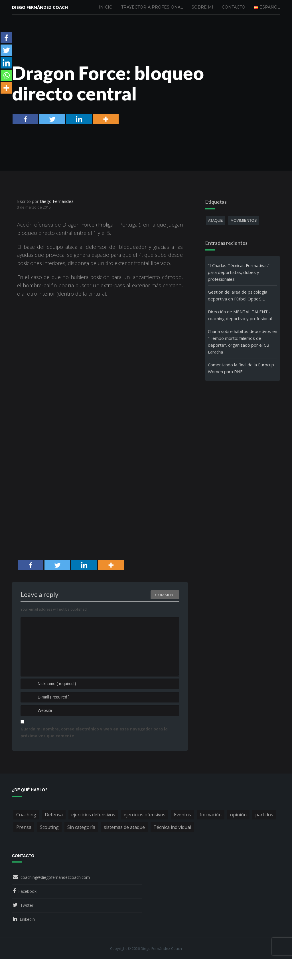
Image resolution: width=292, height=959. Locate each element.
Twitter (26, 905)
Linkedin (27, 919)
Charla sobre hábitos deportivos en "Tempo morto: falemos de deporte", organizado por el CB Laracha (242, 341)
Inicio (106, 7)
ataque (215, 220)
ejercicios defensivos (93, 814)
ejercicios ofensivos (144, 814)
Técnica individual (172, 827)
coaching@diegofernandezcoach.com (55, 877)
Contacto (233, 7)
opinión (238, 814)
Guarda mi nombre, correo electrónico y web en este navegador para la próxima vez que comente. (94, 732)
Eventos (182, 814)
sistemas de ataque (124, 827)
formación (211, 814)
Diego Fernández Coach (40, 7)
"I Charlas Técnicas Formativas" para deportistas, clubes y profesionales (238, 272)
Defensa (54, 814)
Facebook (27, 891)
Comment (165, 595)
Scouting (49, 827)
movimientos (243, 220)
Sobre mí (202, 7)
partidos (264, 814)
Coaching (26, 814)
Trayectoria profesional (152, 7)
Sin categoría (81, 827)
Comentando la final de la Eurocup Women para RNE (241, 368)
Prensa (23, 827)
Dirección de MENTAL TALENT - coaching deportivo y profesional (240, 315)
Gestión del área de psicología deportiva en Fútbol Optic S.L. (237, 295)
